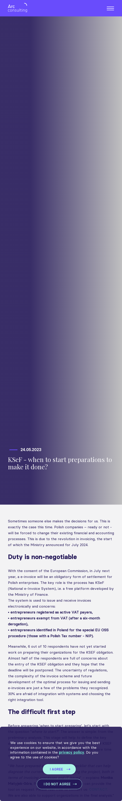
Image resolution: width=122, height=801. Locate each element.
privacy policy (71, 752)
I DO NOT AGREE (57, 784)
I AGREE (56, 769)
